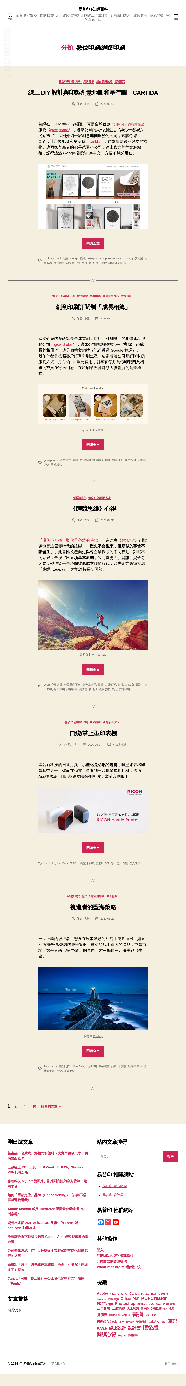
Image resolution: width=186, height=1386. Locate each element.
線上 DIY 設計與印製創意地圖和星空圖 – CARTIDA (93, 94)
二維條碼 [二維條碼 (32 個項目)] (118, 1320)
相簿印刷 (122, 463)
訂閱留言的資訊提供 (112, 1273)
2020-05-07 (94, 749)
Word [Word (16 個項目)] (158, 1316)
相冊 (111, 463)
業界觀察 (89, 83)
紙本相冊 (135, 463)
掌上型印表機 (124, 868)
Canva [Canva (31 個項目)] (134, 1305)
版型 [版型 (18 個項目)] (121, 1333)
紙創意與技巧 (107, 83)
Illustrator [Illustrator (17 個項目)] (101, 1311)
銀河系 (134, 264)
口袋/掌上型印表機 (93, 738)
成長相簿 (67, 264)
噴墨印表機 (106, 868)
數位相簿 (101, 463)
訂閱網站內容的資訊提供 (115, 1267)
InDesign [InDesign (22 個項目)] (113, 1310)
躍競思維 (129, 544)
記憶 (54, 467)
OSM (132, 260)
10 (41, 1117)
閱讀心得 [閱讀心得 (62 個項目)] (106, 1346)
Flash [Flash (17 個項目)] (154, 1305)
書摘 (132, 688)
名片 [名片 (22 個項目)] (171, 1320)
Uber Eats (80, 1077)
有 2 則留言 (120, 749)
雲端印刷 (136, 693)
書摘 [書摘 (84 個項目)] (137, 1326)
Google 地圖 (62, 260)
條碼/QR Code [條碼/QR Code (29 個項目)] (107, 1333)
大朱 (86, 524)
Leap (47, 688)
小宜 (86, 105)
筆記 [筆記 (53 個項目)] (172, 1332)
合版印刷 (94, 1077)
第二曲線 (54, 693)
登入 (100, 1262)
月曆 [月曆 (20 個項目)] (147, 1326)
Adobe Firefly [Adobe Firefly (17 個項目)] (116, 1305)
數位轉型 (81, 299)
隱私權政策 (62, 1375)
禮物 (102, 264)
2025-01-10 (107, 105)
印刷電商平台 (74, 688)
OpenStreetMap (117, 260)
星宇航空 (108, 1077)
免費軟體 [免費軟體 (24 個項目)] (156, 1320)
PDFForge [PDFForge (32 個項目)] (105, 1315)
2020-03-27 (107, 929)
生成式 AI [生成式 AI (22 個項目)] (154, 1333)
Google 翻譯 (80, 260)
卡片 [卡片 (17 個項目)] (165, 1320)
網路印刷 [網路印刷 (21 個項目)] (102, 1340)
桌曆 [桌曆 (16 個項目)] (154, 1327)
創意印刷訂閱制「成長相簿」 (93, 310)
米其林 (127, 1077)
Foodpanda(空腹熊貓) (58, 1077)
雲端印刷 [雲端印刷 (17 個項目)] (122, 1347)
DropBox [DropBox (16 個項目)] (145, 1305)
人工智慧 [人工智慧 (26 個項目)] (133, 1320)
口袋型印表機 (88, 868)
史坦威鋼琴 (92, 688)
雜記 (126, 693)
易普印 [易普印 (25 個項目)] (126, 1326)
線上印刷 (67, 693)
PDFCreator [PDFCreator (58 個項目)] (154, 1310)
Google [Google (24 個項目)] (163, 1305)
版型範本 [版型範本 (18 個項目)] (130, 1333)
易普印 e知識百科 (93, 9)
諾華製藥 (81, 693)
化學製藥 (58, 688)
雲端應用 (125, 83)
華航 (47, 1081)
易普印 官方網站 (114, 1198)
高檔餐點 (78, 1081)
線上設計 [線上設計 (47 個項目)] (117, 1339)
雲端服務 (65, 467)
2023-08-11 (107, 321)
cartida (95, 143)
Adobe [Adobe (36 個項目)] (102, 1305)
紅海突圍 (139, 1077)
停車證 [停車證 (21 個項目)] (145, 1320)
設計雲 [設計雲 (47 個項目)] (134, 1339)
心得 (125, 688)
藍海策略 (57, 1081)
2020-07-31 (107, 524)
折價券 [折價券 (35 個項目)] (102, 1326)
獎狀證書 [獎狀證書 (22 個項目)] (141, 1333)
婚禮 (77, 463)
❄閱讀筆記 (79, 501)
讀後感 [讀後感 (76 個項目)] (150, 1339)
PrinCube (50, 868)
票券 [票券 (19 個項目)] (163, 1333)
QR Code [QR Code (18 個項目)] (142, 1315)
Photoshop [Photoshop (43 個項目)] (125, 1315)
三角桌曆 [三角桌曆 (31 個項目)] (103, 1320)
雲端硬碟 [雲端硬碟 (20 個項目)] (132, 1347)
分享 (7, 76)
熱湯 (118, 1077)
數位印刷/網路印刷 (67, 83)
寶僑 (104, 688)
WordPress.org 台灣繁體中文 (119, 1279)
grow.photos (64, 131)
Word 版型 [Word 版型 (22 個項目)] (169, 1315)
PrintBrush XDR (67, 868)
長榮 (67, 1081)
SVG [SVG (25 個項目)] (152, 1315)
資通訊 (103, 693)
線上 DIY (111, 264)
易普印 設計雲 (113, 1206)
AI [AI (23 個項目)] (126, 1305)
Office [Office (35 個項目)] (126, 1310)
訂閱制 (123, 264)
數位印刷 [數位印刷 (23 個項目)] (114, 1326)
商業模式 (67, 463)
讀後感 (92, 693)
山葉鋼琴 (114, 688)
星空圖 (79, 264)
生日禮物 (91, 264)
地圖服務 (54, 264)
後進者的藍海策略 (93, 918)
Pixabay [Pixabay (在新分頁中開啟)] (98, 1047)
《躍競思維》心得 (93, 512)
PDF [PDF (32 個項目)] (136, 1310)
